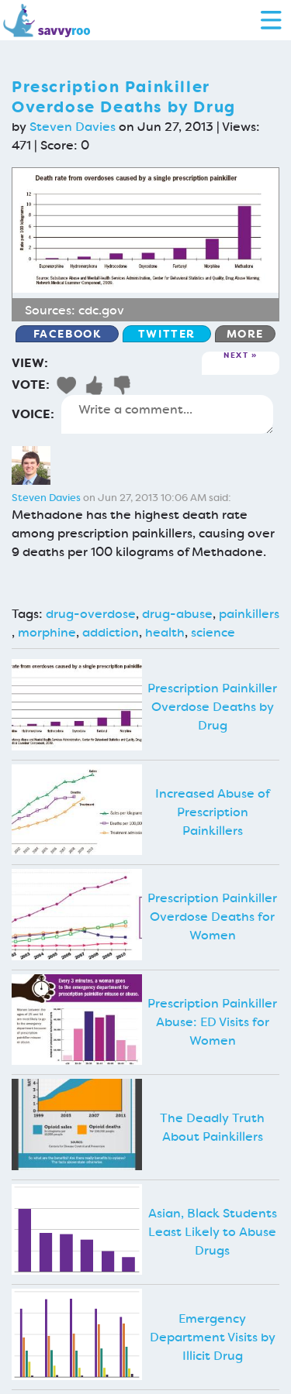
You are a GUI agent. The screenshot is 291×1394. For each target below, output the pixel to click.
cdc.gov (101, 310)
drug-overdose (91, 614)
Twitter (167, 334)
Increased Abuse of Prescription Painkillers (212, 812)
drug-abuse (177, 614)
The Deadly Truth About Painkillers (212, 1127)
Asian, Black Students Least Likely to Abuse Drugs (212, 1231)
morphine (47, 632)
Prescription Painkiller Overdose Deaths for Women (212, 916)
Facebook (67, 334)
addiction (110, 632)
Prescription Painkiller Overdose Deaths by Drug (212, 706)
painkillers (249, 614)
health (165, 632)
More (245, 334)
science (213, 632)
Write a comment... (167, 414)
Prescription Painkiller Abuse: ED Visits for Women (212, 1022)
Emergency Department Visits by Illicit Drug (212, 1337)
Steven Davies (72, 126)
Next (235, 356)
